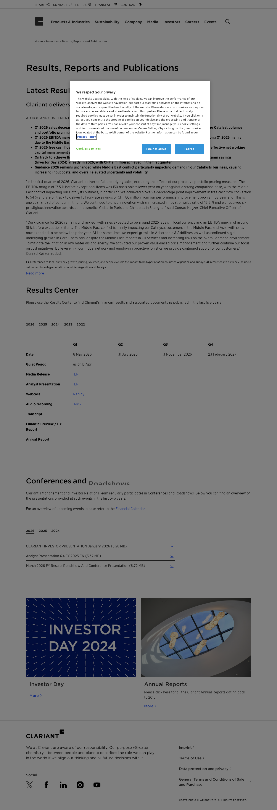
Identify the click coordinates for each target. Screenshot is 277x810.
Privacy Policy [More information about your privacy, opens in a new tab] (86, 137)
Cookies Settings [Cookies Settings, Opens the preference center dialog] (88, 149)
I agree (189, 149)
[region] (140, 121)
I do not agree (156, 149)
